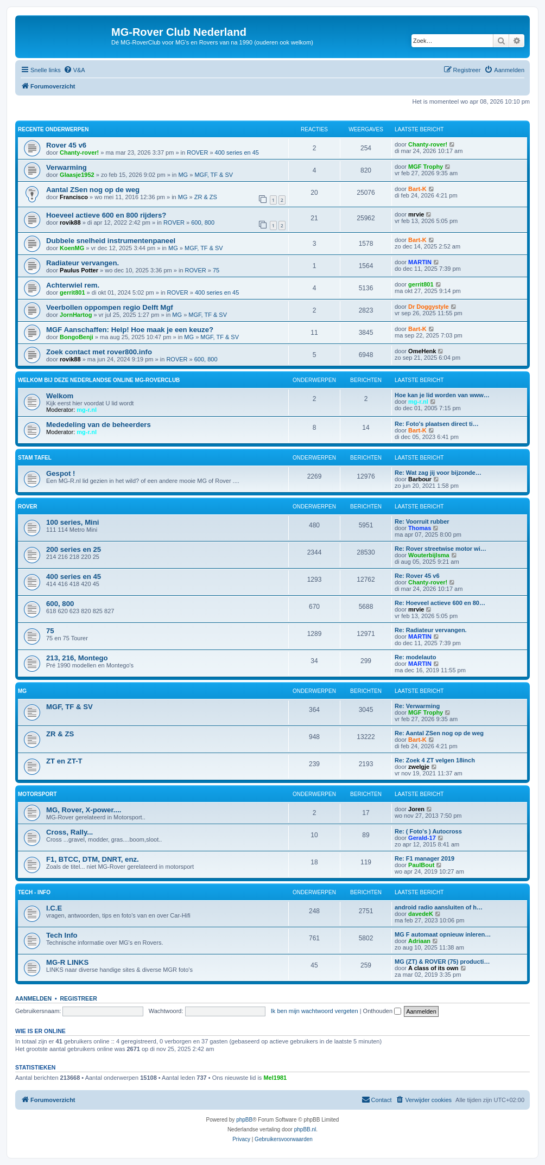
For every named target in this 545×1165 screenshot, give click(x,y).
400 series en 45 (237, 152)
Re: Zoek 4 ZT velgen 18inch (435, 760)
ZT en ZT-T (64, 761)
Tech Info (62, 935)
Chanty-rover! (79, 152)
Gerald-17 (422, 838)
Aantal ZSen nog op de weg (93, 190)
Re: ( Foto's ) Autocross (428, 831)
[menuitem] (74, 70)
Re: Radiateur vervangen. (431, 630)
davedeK (420, 914)
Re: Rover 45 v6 (417, 575)
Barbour (420, 479)
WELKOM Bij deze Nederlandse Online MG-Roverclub (99, 380)
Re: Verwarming (417, 706)
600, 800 (202, 222)
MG (183, 174)
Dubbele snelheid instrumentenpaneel (110, 241)
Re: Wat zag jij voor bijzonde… (438, 472)
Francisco (74, 197)
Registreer (78, 998)
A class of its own (433, 968)
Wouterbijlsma (428, 555)
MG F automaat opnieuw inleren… (443, 934)
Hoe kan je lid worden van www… (442, 395)
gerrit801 (72, 292)
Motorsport (37, 794)
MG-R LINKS (67, 962)
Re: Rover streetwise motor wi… (440, 548)
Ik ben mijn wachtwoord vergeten (314, 1011)
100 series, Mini (72, 522)
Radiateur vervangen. (82, 263)
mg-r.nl (87, 409)
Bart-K (417, 189)
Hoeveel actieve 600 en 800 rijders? (106, 215)
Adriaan (419, 941)
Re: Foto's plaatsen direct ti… (437, 424)
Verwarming (66, 167)
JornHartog (76, 314)
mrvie (416, 214)
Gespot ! (60, 473)
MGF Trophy (425, 166)
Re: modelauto (415, 657)
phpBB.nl (305, 1129)
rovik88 (70, 222)
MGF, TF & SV (213, 174)
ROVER (197, 152)
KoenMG (72, 248)
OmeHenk (422, 351)
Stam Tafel (35, 458)
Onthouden (382, 1011)
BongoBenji (76, 337)
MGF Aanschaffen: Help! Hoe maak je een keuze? (129, 330)
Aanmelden (33, 998)
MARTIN (420, 262)
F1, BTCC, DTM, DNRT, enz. (92, 859)
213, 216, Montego (77, 658)
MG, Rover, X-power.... (84, 810)
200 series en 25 (73, 549)
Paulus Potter (79, 270)
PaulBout (421, 865)
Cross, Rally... (69, 832)
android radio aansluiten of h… (439, 907)
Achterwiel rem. (72, 285)
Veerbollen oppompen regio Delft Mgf (109, 307)
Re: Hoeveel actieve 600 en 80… (440, 603)
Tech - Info (34, 892)
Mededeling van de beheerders (98, 425)
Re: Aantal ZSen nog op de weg (439, 733)
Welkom (59, 396)
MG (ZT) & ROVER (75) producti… (442, 961)
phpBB (244, 1120)
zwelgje (418, 766)
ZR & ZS (205, 197)
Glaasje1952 (77, 174)
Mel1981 (275, 1077)
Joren (416, 809)
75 (216, 270)
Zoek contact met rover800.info (99, 352)
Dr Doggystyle (428, 306)
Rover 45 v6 (66, 145)
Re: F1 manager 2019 (424, 858)
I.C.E (54, 908)
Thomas (419, 528)
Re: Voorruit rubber (422, 521)
